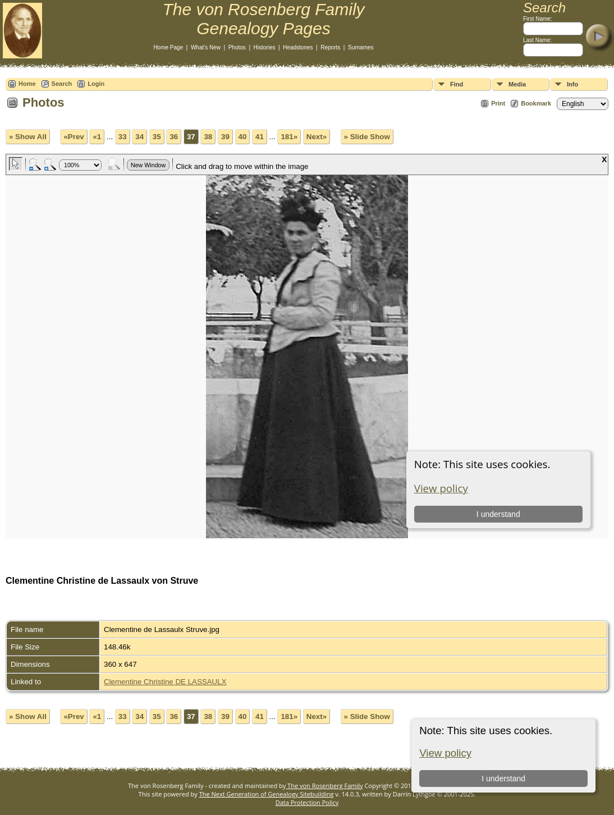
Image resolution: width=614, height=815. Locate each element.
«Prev (73, 136)
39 (225, 136)
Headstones (298, 47)
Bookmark (536, 103)
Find (456, 84)
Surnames (361, 47)
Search (62, 83)
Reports (330, 47)
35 (157, 136)
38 (208, 136)
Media (517, 84)
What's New (206, 47)
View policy (445, 753)
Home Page (168, 47)
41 (259, 136)
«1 (97, 136)
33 (122, 136)
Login (96, 83)
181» (289, 136)
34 (139, 136)
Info (572, 84)
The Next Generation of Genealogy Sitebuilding (266, 794)
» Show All (28, 136)
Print (498, 103)
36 (173, 136)
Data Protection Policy (307, 802)
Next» (316, 136)
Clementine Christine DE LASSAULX (165, 681)
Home (27, 83)
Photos (237, 47)
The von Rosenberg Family (324, 785)
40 (243, 136)
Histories (265, 47)
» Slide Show (367, 136)
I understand (503, 778)
